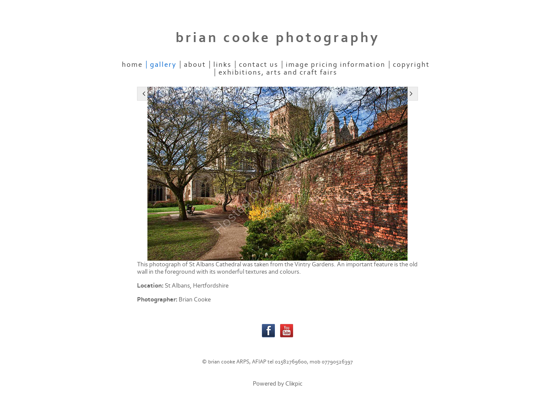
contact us (258, 65)
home (132, 65)
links (222, 65)
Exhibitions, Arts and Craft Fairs (278, 72)
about (195, 65)
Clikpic (294, 383)
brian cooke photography (278, 37)
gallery (163, 65)
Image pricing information (335, 65)
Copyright (411, 65)
